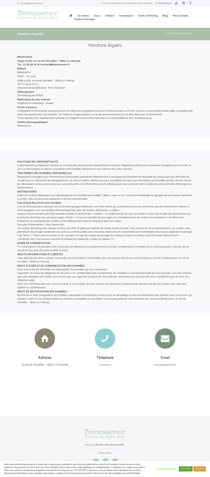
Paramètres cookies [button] (166, 468)
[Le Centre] (105, 398)
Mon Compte (180, 16)
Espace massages (84, 19)
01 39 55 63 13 (164, 3)
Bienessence (90, 445)
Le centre (83, 16)
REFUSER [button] (199, 469)
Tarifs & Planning (148, 16)
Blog (165, 16)
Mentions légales (105, 453)
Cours (97, 16)
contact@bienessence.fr (31, 3)
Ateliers (110, 16)
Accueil (168, 33)
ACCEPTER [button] (186, 469)
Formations (126, 16)
